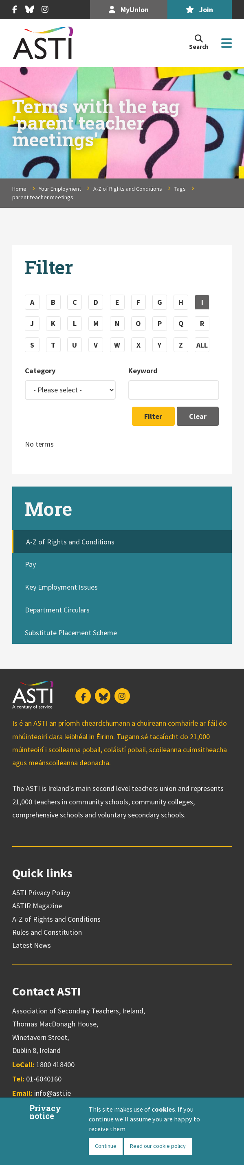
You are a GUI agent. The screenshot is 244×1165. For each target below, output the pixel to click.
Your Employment (60, 188)
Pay (30, 564)
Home (19, 188)
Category (40, 370)
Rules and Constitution (47, 932)
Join (199, 9)
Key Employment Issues (61, 587)
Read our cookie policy (158, 1146)
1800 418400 (55, 1064)
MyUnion (129, 9)
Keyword (143, 370)
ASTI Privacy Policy (41, 892)
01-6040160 (44, 1079)
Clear (198, 416)
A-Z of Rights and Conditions (127, 188)
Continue (106, 1146)
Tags (180, 188)
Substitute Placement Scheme (71, 632)
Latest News (31, 945)
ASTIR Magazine (37, 905)
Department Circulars (57, 609)
